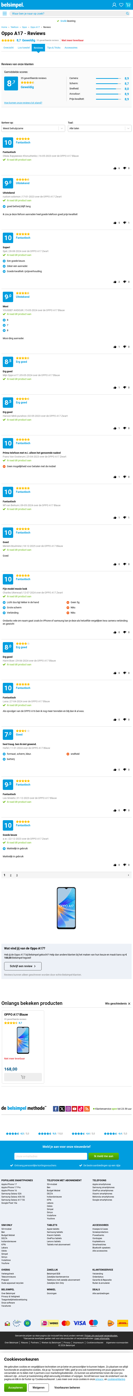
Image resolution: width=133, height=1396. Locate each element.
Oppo (24, 27)
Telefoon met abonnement (64, 1180)
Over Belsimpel (8, 1293)
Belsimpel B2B (53, 1273)
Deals (96, 1289)
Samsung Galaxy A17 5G (13, 1200)
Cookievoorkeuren (95, 1342)
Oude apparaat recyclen (12, 1283)
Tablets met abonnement (58, 1244)
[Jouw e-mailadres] (50, 1156)
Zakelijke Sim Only (55, 1283)
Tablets (52, 1225)
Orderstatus (97, 1277)
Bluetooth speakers (101, 1248)
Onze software (8, 1303)
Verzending (97, 1273)
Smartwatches (99, 1244)
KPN (49, 1200)
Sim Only (6, 1225)
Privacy (67, 1342)
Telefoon (15, 27)
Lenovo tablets (54, 1241)
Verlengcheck (7, 1273)
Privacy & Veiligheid (10, 1296)
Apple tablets (53, 1229)
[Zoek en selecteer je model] (69, 13)
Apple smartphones (101, 1184)
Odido (49, 1206)
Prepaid (5, 1280)
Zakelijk (52, 1269)
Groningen (52, 1293)
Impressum (78, 1342)
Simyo (50, 1212)
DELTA (50, 1193)
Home (4, 27)
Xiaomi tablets (54, 1235)
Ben (48, 1187)
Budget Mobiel (53, 1190)
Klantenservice (102, 1269)
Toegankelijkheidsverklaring (14, 1299)
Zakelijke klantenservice (58, 1277)
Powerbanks (98, 1235)
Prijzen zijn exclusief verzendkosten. (101, 1336)
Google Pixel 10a (9, 1203)
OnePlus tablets (54, 1238)
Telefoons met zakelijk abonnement (63, 1280)
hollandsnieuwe (54, 1197)
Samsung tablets (55, 1232)
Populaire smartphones (17, 1180)
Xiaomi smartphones (102, 1193)
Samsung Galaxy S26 (11, 1193)
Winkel (51, 1289)
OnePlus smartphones (102, 1190)
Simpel (50, 1209)
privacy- (99, 1379)
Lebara (50, 1203)
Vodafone (51, 1215)
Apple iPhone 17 (9, 1184)
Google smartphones (102, 1200)
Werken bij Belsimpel (51, 1342)
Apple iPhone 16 (9, 1190)
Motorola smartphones (103, 1197)
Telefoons (99, 1180)
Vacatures (6, 1306)
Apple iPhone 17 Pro (11, 1187)
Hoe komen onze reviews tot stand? (23, 102)
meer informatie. (102, 1338)
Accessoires (100, 1225)
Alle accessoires (99, 1251)
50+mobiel (52, 1184)
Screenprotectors (100, 1232)
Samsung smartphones (103, 1187)
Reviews (47, 27)
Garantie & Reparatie (102, 1280)
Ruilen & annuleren (101, 1283)
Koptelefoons (98, 1241)
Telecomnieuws (8, 1277)
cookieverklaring (116, 1379)
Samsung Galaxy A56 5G (13, 1197)
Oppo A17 (35, 27)
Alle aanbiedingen (100, 1293)
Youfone (51, 1218)
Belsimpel (7, 1289)
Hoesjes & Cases (100, 1229)
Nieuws (24, 1342)
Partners (35, 1342)
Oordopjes (97, 1238)
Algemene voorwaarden (117, 1342)
